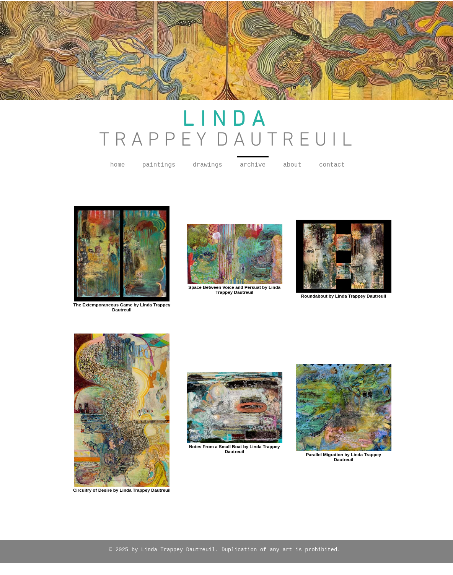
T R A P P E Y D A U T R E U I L (225, 140)
